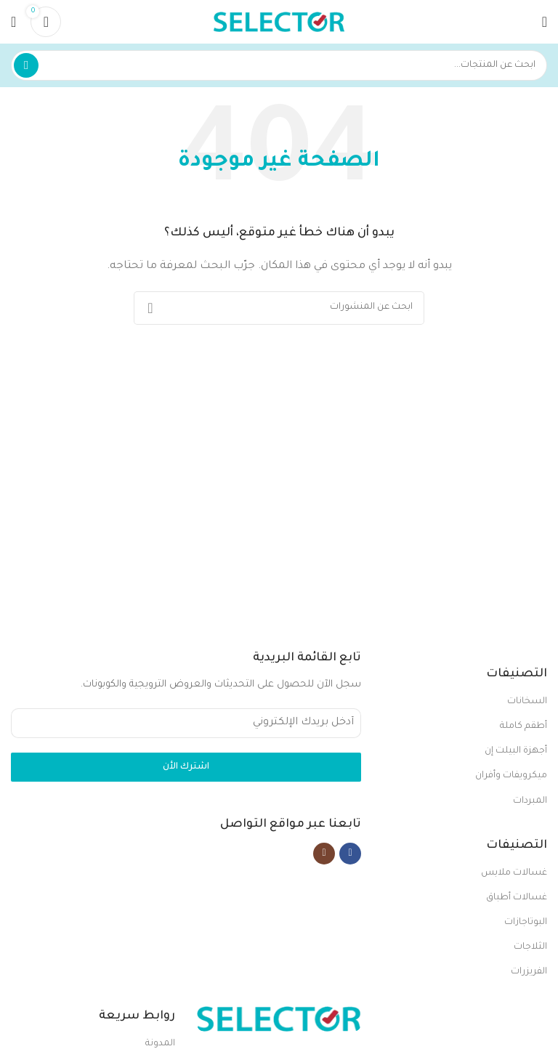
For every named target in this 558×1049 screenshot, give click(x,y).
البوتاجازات (525, 923)
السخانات (527, 702)
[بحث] (279, 65)
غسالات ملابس (514, 873)
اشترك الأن (186, 767)
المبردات (530, 801)
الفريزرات (529, 972)
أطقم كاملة (523, 726)
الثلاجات (530, 947)
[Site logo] (279, 22)
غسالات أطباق (516, 898)
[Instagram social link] (324, 853)
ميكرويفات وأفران (511, 776)
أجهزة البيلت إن (516, 751)
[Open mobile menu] (544, 21)
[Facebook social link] (350, 853)
